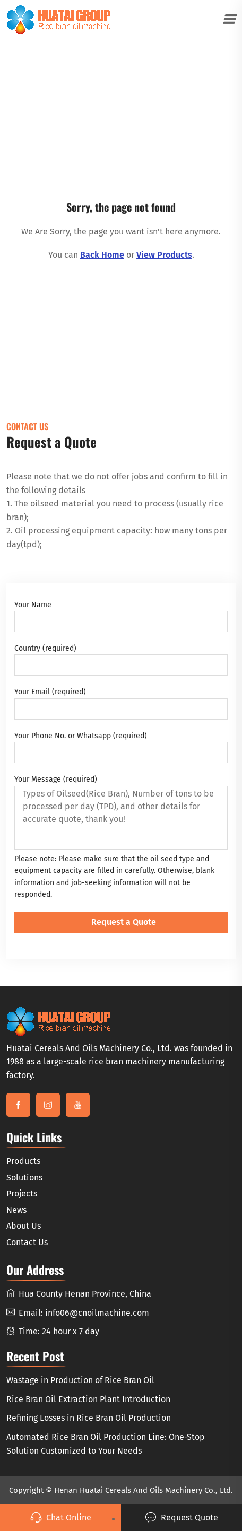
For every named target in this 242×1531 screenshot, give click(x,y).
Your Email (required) (121, 703)
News (16, 1210)
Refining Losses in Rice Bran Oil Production (88, 1418)
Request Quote (181, 1517)
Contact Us (27, 1242)
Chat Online (60, 1517)
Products (23, 1161)
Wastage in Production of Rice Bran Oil (80, 1380)
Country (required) (121, 660)
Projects (21, 1193)
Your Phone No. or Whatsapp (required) (121, 747)
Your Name (121, 616)
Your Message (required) (121, 812)
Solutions (24, 1178)
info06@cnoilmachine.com (97, 1313)
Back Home (102, 255)
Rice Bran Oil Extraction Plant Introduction (88, 1399)
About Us (23, 1226)
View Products (164, 255)
